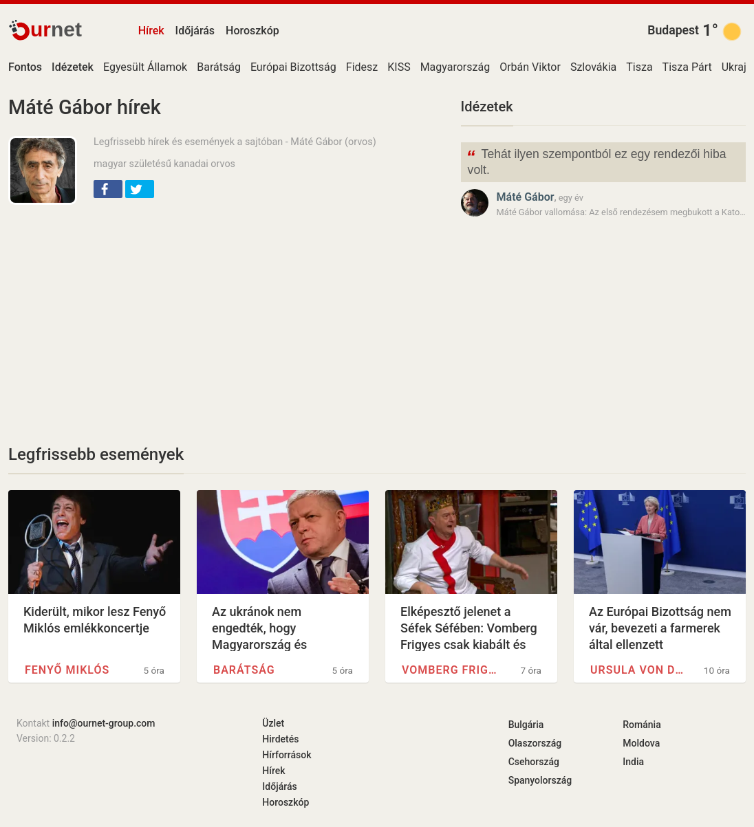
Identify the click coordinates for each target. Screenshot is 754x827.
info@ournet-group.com (103, 723)
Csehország (533, 761)
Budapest (673, 30)
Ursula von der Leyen (639, 669)
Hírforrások (286, 754)
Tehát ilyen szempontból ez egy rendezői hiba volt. (596, 161)
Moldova (641, 743)
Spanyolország (540, 780)
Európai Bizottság (293, 67)
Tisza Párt (687, 67)
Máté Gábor (525, 196)
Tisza (639, 67)
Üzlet (273, 723)
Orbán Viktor (530, 67)
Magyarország (455, 67)
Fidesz (362, 67)
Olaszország (535, 743)
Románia (641, 724)
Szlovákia (593, 67)
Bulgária (526, 724)
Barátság (219, 67)
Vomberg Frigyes (450, 669)
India (633, 761)
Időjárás (195, 30)
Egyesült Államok (145, 67)
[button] (108, 189)
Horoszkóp (252, 30)
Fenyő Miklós (67, 669)
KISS (398, 67)
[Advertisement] (226, 315)
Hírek (151, 30)
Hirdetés (280, 739)
